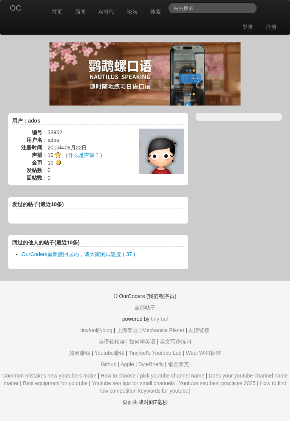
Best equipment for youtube (55, 383)
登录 (247, 27)
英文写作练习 (175, 342)
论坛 (132, 12)
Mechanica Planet (163, 330)
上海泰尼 (127, 330)
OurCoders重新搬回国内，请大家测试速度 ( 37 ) (78, 254)
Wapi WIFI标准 (203, 353)
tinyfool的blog (96, 330)
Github (108, 364)
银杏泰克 (178, 364)
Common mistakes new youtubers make (49, 376)
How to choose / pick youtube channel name (152, 376)
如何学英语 (142, 342)
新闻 (80, 12)
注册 (271, 27)
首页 (57, 12)
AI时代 (106, 12)
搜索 (155, 12)
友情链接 (199, 330)
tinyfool (159, 319)
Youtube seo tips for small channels (133, 383)
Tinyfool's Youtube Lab (155, 353)
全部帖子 (145, 307)
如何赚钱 (79, 353)
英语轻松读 (112, 342)
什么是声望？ (84, 155)
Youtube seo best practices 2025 (217, 383)
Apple (127, 364)
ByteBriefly (151, 364)
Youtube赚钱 (109, 353)
